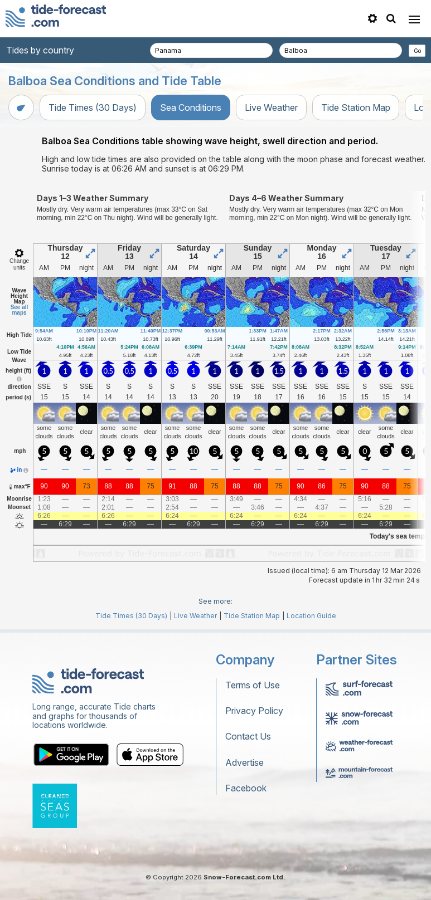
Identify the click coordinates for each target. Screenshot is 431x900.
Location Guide (311, 616)
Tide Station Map (355, 107)
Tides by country (40, 50)
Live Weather (271, 107)
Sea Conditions (190, 107)
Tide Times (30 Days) (93, 107)
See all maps (19, 310)
